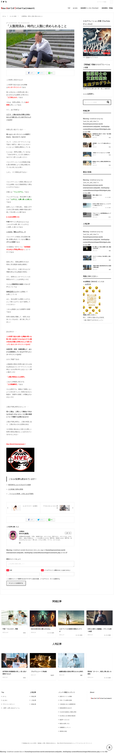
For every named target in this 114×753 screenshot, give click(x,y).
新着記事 (33, 704)
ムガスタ (88, 284)
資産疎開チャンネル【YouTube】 (90, 8)
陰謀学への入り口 (64, 719)
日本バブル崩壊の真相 (66, 700)
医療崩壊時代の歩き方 (66, 708)
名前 (11, 570)
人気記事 (33, 700)
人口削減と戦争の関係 (15, 489)
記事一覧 (68, 533)
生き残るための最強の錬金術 (67, 715)
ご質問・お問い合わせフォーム (11, 708)
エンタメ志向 (13, 16)
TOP (69, 8)
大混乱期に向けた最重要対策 (67, 704)
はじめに (75, 8)
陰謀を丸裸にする (64, 723)
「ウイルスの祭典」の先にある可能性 (21, 494)
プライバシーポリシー (9, 704)
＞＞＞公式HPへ (88, 94)
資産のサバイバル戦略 (66, 696)
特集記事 (33, 696)
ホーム (4, 16)
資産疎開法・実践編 (107, 8)
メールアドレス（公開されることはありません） (57, 570)
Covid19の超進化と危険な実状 (68, 712)
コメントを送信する (16, 583)
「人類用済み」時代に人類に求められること (31, 16)
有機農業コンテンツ (65, 727)
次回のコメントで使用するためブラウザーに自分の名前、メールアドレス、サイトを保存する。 (35, 579)
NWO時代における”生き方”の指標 (19, 485)
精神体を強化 (63, 731)
